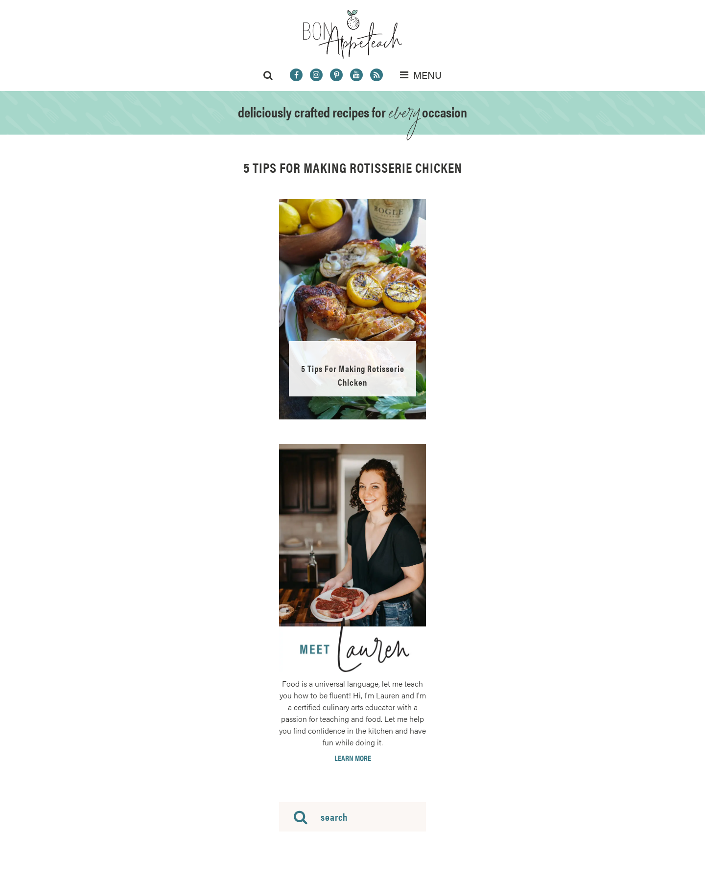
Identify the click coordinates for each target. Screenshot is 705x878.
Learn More (352, 758)
